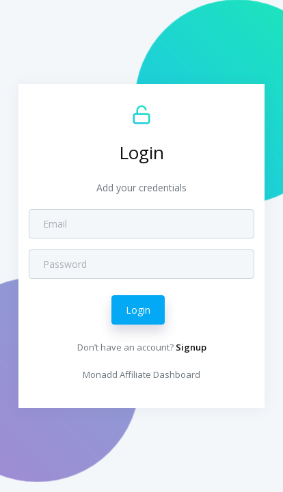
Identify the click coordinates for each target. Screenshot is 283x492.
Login (138, 309)
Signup (191, 347)
